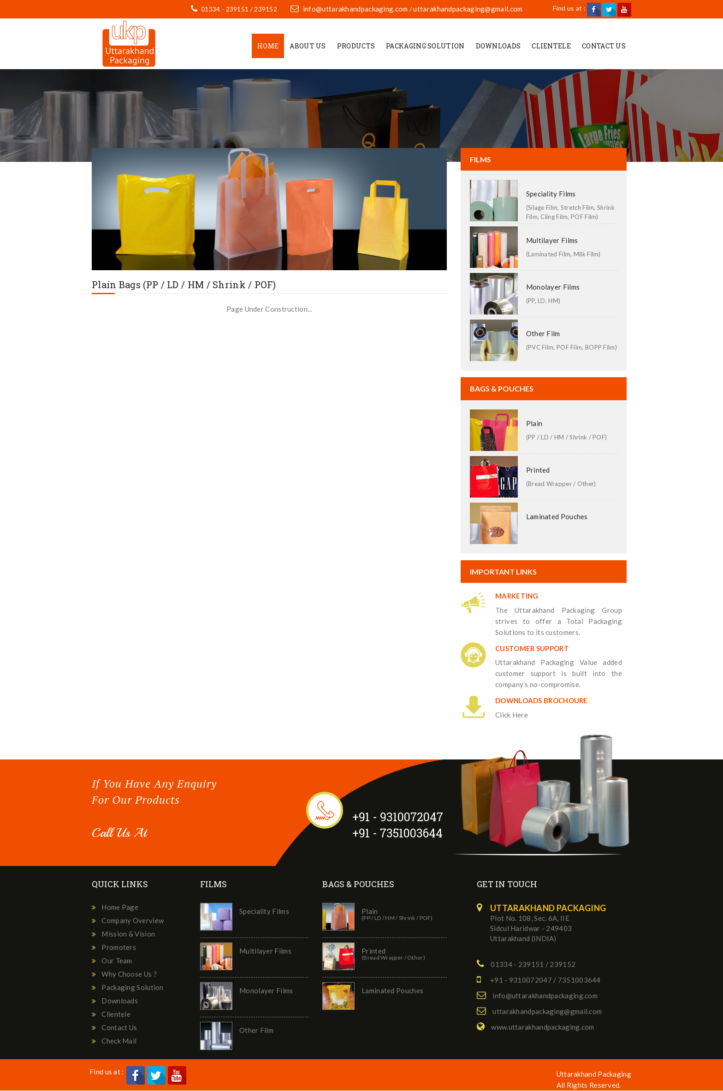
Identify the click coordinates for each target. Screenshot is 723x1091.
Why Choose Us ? (129, 974)
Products (356, 46)
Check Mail (118, 1041)
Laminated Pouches (557, 517)
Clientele (551, 46)
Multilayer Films (552, 241)
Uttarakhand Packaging (594, 1074)
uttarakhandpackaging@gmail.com (468, 9)
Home (268, 46)
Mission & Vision (128, 934)
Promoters (118, 947)
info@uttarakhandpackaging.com (356, 9)
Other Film (543, 334)
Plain (534, 424)
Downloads (498, 46)
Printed (538, 470)
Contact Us (604, 46)
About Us (308, 46)
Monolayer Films (553, 288)
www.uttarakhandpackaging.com (542, 1027)
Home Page (119, 907)
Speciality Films (551, 194)
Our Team (116, 961)
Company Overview (132, 921)
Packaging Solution (425, 46)
